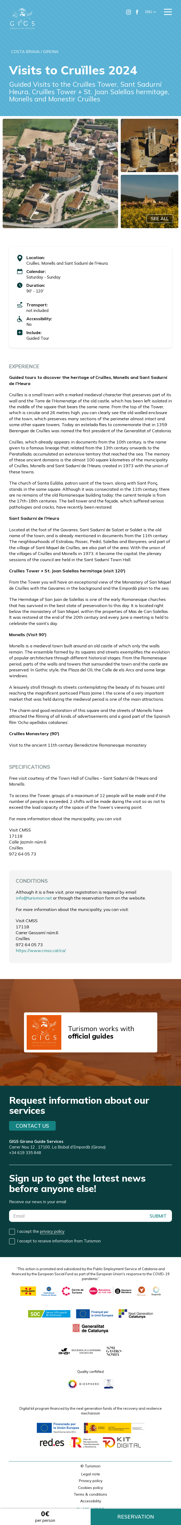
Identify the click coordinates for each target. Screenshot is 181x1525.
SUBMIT (158, 1216)
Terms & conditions (90, 1494)
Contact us (32, 1126)
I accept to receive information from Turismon (59, 1240)
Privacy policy (90, 1480)
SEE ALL (160, 218)
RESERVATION (135, 1517)
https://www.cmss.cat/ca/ (41, 950)
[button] (150, 12)
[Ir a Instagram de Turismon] (128, 12)
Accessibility (90, 1501)
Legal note (90, 1474)
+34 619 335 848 (25, 1152)
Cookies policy (90, 1487)
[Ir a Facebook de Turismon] (137, 12)
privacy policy (52, 1231)
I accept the (41, 1231)
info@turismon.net (34, 898)
